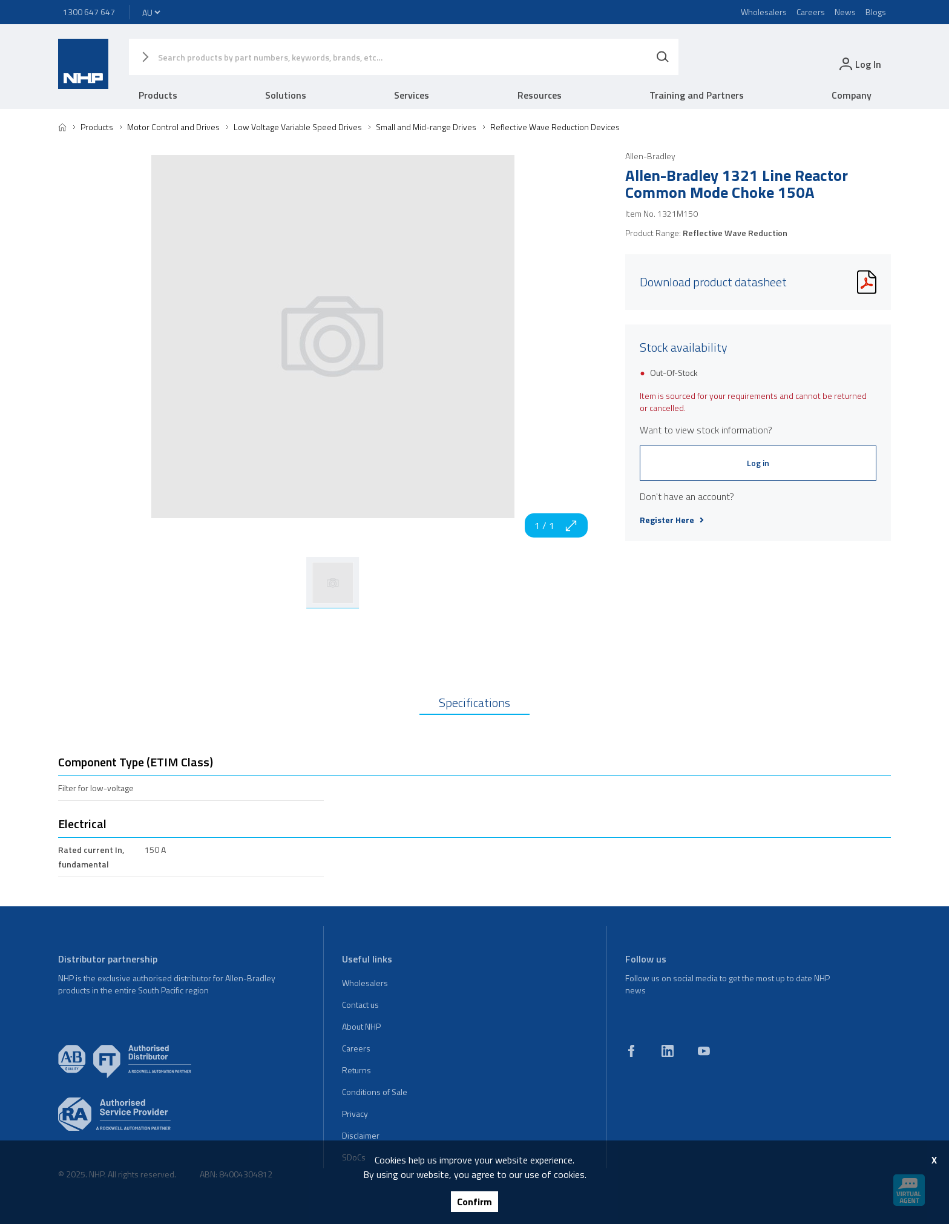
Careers (810, 11)
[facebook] (631, 1051)
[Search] (663, 57)
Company (852, 95)
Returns (356, 1070)
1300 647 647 (89, 11)
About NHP (361, 1026)
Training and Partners (696, 95)
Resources (539, 95)
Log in (758, 462)
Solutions (285, 95)
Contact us (360, 1004)
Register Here (672, 520)
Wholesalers (764, 11)
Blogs (875, 11)
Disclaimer (360, 1135)
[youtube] (704, 1051)
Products (158, 95)
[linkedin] (668, 1051)
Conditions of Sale (374, 1091)
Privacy (355, 1113)
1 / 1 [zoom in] (556, 525)
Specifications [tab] (474, 702)
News (845, 11)
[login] (859, 64)
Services (411, 95)
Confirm (474, 1201)
